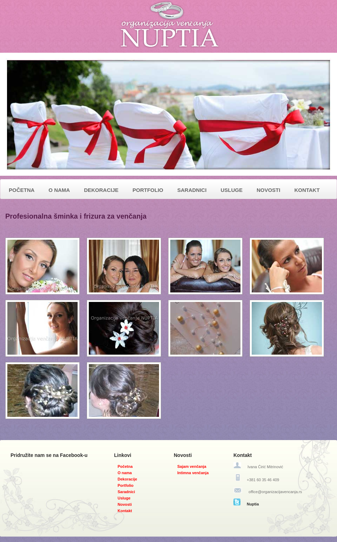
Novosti (125, 504)
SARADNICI (191, 190)
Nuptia (253, 504)
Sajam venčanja (191, 466)
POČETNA (21, 190)
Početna (125, 466)
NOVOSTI (268, 190)
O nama (125, 473)
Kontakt (125, 511)
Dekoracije (127, 479)
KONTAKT (306, 190)
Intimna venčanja (193, 473)
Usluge (124, 498)
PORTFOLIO (148, 190)
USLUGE (231, 190)
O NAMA (59, 190)
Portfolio (125, 485)
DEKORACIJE (101, 190)
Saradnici (126, 492)
